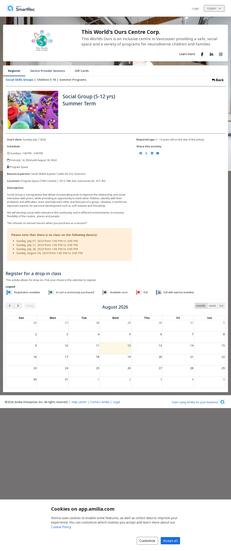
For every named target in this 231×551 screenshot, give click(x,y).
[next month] (18, 306)
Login (195, 8)
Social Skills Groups (19, 80)
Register (14, 71)
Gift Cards (82, 71)
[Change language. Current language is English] (214, 8)
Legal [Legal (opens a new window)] (116, 402)
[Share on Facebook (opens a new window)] (141, 153)
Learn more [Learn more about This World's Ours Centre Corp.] (187, 54)
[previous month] (10, 306)
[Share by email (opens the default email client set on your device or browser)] (157, 153)
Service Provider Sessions (47, 71)
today (30, 306)
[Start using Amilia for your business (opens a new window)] (198, 401)
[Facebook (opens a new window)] (202, 53)
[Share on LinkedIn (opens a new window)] (152, 153)
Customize (147, 540)
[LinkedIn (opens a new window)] (211, 53)
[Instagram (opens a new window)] (221, 53)
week (212, 306)
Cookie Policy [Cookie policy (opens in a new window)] (61, 527)
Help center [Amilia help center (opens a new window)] (79, 402)
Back (218, 80)
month (200, 306)
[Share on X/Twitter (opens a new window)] (146, 153)
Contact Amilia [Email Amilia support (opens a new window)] (99, 402)
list (222, 306)
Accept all (170, 540)
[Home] (20, 8)
